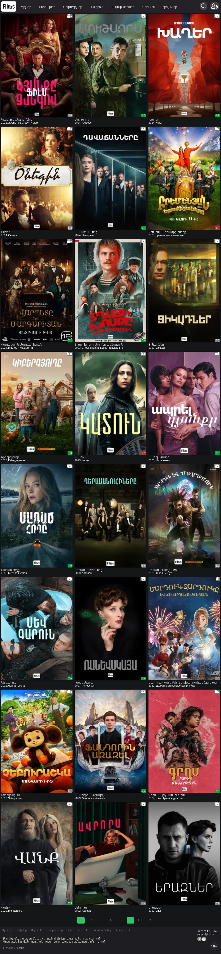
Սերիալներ (48, 7)
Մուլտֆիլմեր (74, 7)
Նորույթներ (168, 7)
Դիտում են (147, 7)
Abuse (119, 930)
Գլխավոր (8, 930)
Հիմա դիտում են (77, 930)
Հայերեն (97, 7)
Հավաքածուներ (122, 7)
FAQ (130, 930)
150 (140, 920)
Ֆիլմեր (27, 7)
